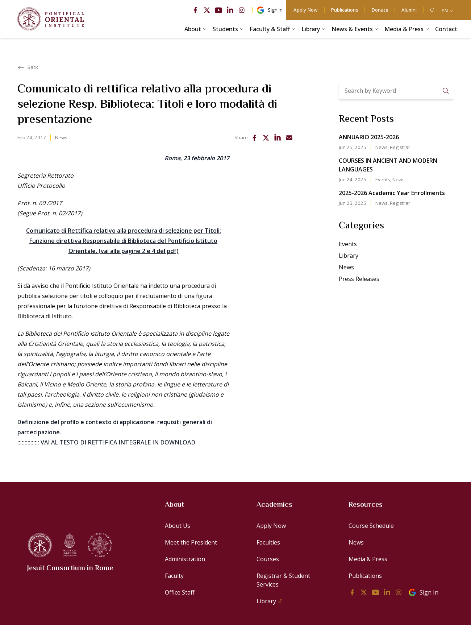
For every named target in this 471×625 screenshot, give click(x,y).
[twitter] (207, 10)
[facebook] (195, 10)
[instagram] (241, 10)
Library (348, 256)
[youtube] (218, 10)
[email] (289, 138)
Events (382, 179)
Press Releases (359, 279)
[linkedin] (230, 10)
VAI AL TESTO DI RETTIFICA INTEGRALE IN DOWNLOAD (118, 442)
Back (27, 67)
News (61, 137)
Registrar (400, 147)
